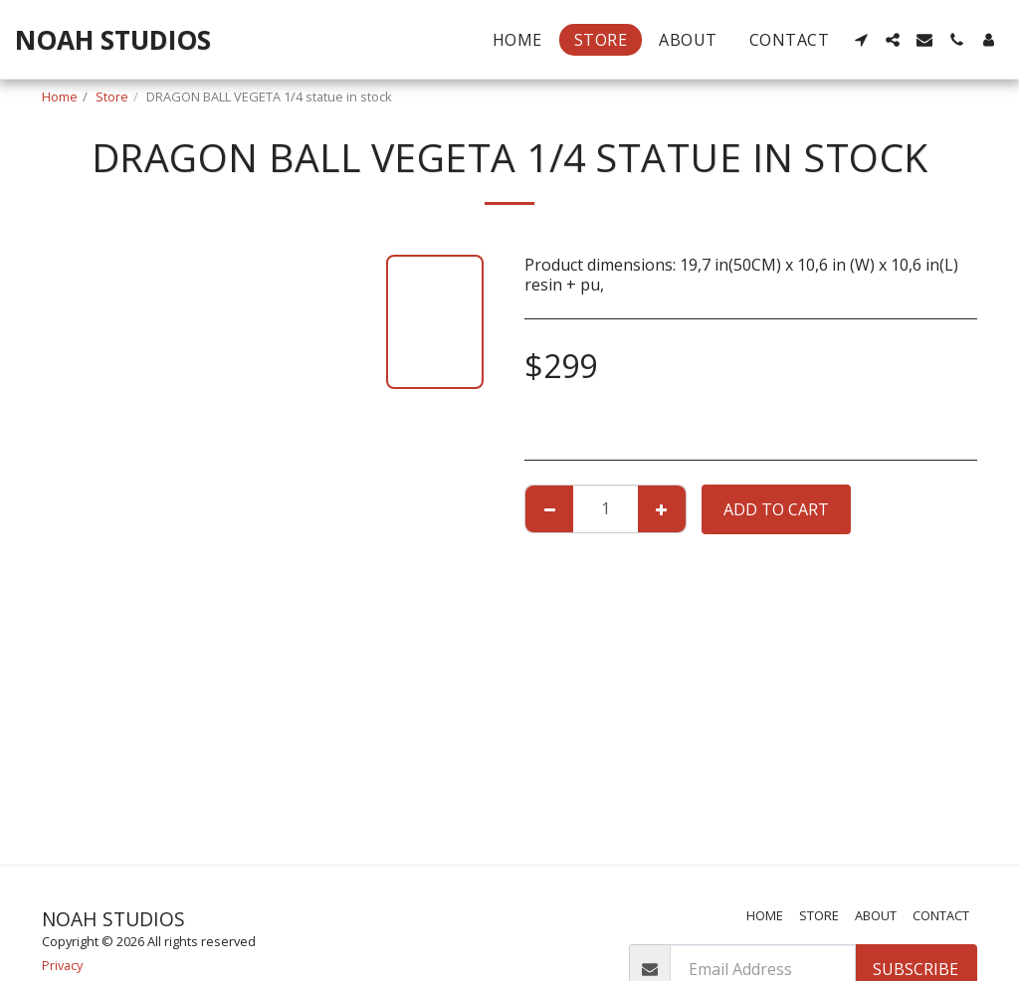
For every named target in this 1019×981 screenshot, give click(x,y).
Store (112, 96)
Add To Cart (776, 509)
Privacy (62, 965)
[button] (861, 40)
